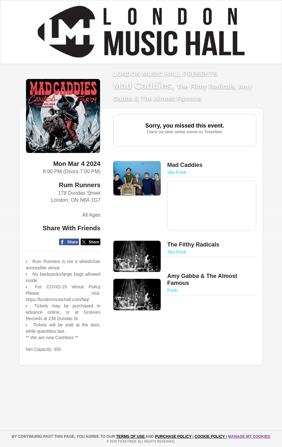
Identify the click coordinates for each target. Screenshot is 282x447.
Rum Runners (79, 184)
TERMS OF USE (130, 436)
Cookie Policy (210, 436)
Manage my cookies (249, 436)
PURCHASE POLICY (173, 436)
